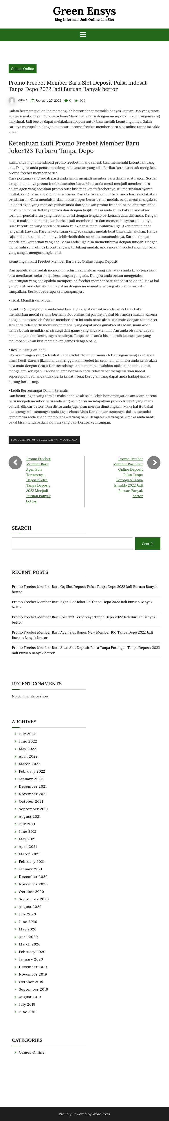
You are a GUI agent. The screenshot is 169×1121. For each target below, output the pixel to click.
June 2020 (28, 921)
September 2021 (33, 809)
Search (21, 528)
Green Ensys (84, 10)
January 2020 (31, 959)
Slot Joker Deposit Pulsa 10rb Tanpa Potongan (44, 439)
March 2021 (29, 854)
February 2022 (32, 771)
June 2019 (28, 1012)
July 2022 (27, 733)
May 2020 (28, 929)
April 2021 (28, 846)
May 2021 (27, 839)
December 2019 (33, 966)
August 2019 (30, 997)
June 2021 (28, 831)
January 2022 (31, 779)
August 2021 (30, 816)
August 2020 (30, 906)
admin (22, 100)
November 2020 (33, 884)
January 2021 (30, 869)
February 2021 (32, 861)
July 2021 (27, 824)
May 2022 (27, 749)
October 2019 (31, 982)
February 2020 (32, 951)
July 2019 (27, 1004)
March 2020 (30, 944)
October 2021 (31, 801)
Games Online (22, 68)
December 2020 (33, 876)
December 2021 (33, 786)
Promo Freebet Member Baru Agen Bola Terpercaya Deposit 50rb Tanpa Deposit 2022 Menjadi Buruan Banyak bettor (38, 479)
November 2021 (33, 794)
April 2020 (28, 936)
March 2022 (29, 764)
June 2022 (28, 741)
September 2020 (34, 899)
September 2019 (33, 989)
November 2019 (33, 974)
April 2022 (28, 756)
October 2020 (31, 891)
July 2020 (27, 914)
